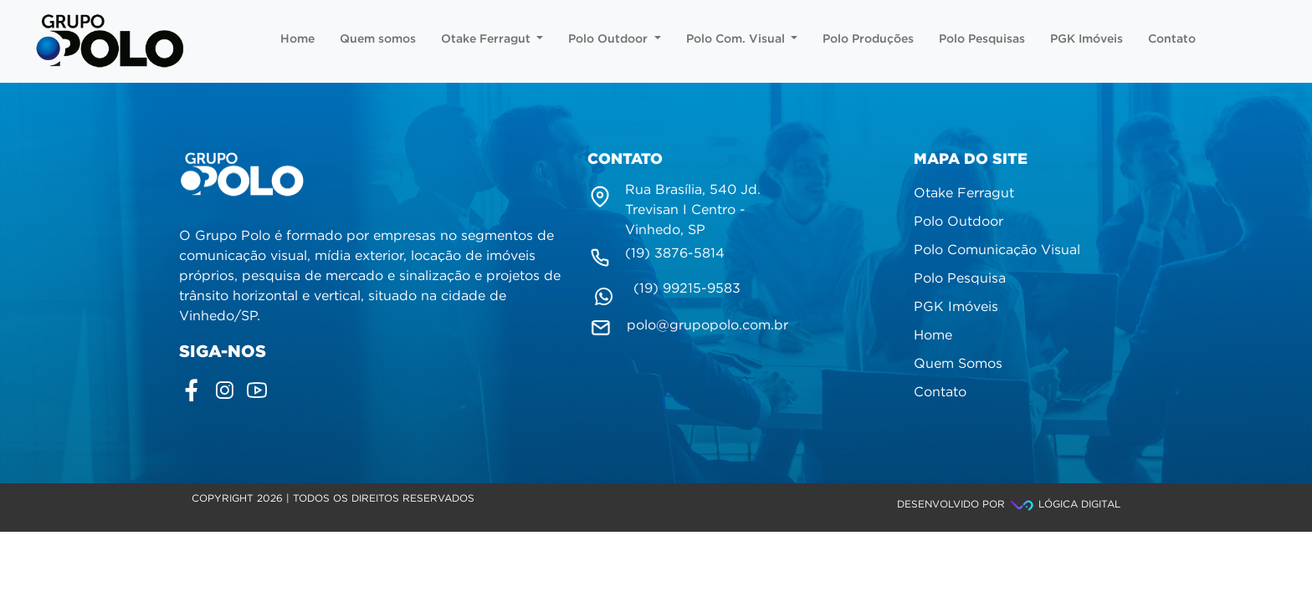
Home (297, 39)
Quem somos (378, 39)
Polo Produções (868, 39)
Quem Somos (958, 364)
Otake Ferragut (492, 39)
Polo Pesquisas (982, 39)
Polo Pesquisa (960, 279)
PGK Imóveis (1086, 39)
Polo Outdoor (614, 39)
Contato (1172, 39)
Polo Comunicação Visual (997, 250)
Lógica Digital (1064, 504)
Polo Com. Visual (742, 39)
